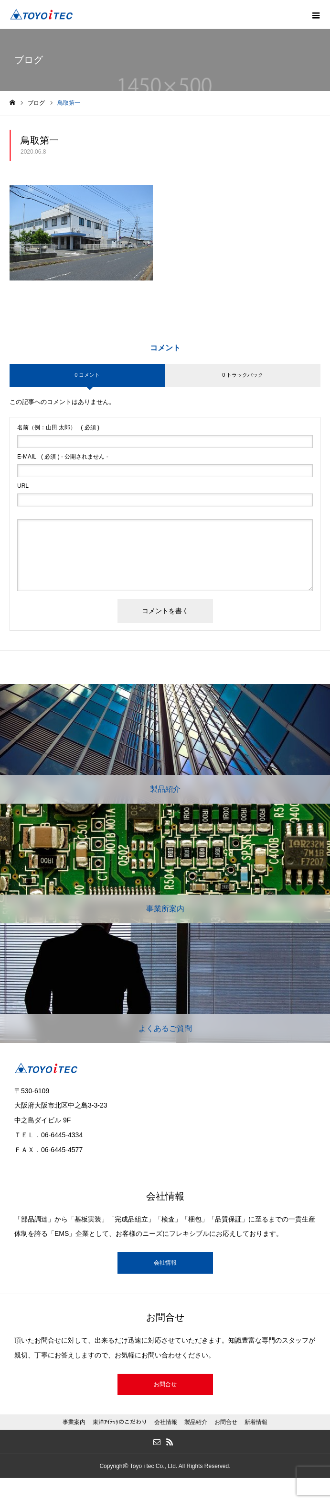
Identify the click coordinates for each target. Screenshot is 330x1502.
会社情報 (165, 1262)
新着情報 (256, 1422)
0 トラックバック (242, 375)
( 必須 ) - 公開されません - (62, 457)
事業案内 (74, 1422)
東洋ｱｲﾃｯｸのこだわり (120, 1422)
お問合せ (165, 1384)
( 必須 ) (58, 427)
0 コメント (87, 375)
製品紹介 (195, 1422)
